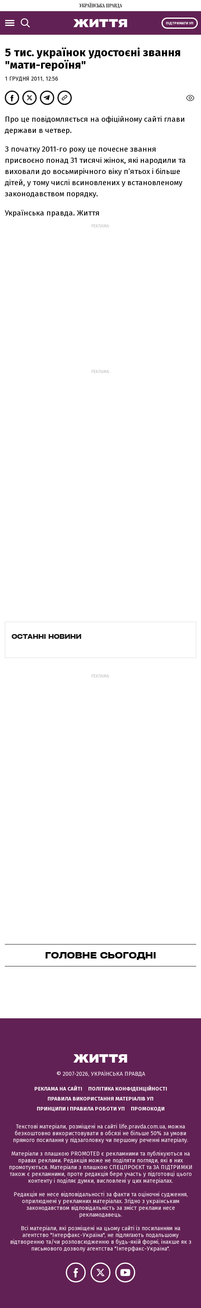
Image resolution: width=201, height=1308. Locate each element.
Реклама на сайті (58, 1089)
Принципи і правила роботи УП (81, 1109)
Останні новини (46, 636)
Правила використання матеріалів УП (100, 1099)
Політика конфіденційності (127, 1089)
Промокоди (148, 1109)
